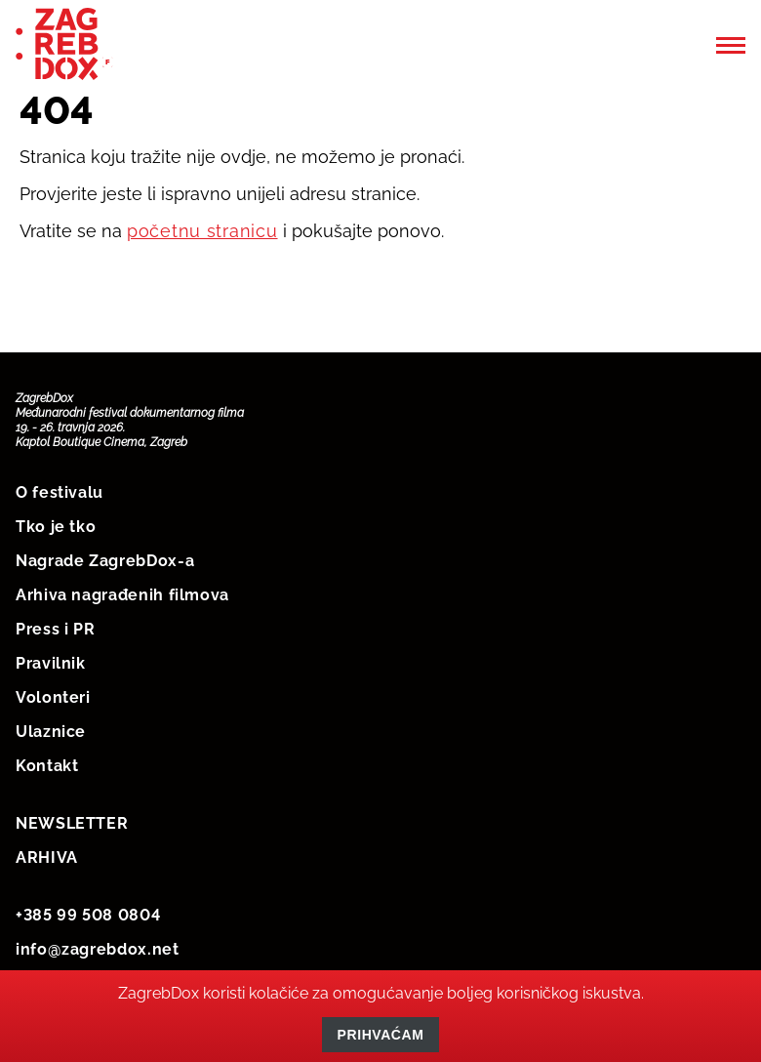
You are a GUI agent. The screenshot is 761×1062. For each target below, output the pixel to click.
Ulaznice (51, 731)
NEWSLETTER (72, 823)
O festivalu (59, 492)
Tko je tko (56, 526)
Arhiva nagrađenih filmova (122, 595)
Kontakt (47, 765)
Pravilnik (51, 663)
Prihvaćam (381, 1034)
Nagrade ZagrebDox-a (105, 560)
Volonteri (53, 697)
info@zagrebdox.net (98, 949)
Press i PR (55, 629)
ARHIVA (47, 857)
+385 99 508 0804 (88, 915)
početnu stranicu (202, 231)
